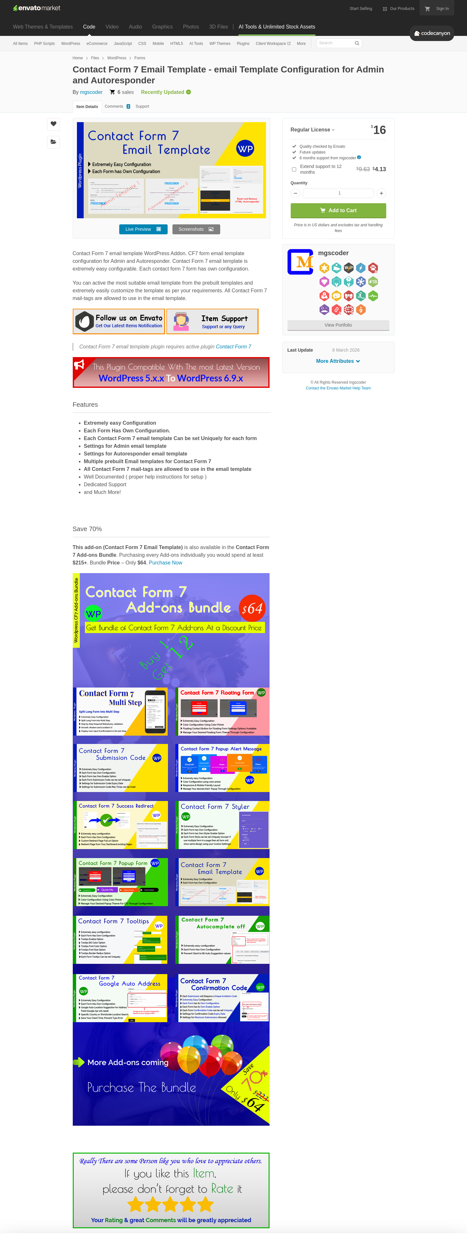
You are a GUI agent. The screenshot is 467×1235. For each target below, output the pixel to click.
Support (142, 106)
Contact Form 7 (233, 346)
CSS (142, 43)
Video (112, 26)
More (301, 43)
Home (78, 58)
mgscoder (91, 92)
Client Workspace (271, 43)
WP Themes (219, 43)
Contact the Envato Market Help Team (338, 388)
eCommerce (97, 43)
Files (95, 58)
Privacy (95, 1227)
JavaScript (123, 43)
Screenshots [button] (191, 229)
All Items (20, 43)
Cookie (65, 1227)
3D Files (218, 26)
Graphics (162, 26)
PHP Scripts (44, 43)
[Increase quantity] (381, 193)
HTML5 (177, 43)
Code (89, 26)
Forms (139, 58)
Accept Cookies (320, 1217)
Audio (135, 26)
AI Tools (196, 43)
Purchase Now (165, 562)
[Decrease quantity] (295, 193)
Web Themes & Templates (43, 26)
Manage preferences (414, 1217)
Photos (191, 26)
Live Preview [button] (138, 229)
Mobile (158, 43)
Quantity (299, 182)
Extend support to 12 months (343, 169)
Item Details (87, 106)
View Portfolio (338, 325)
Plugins (243, 43)
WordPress (70, 43)
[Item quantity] (338, 193)
